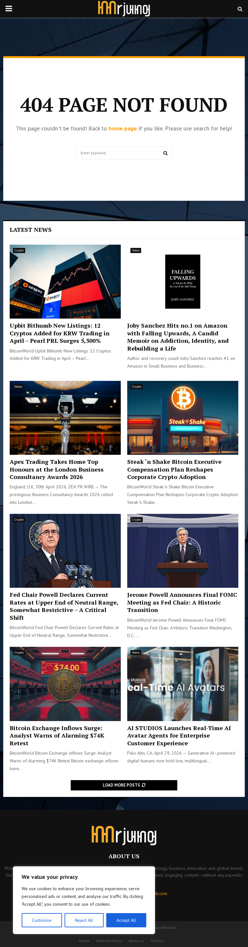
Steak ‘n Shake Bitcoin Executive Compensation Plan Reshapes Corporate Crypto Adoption (174, 469)
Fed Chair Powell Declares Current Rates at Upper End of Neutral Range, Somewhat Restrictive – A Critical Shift (64, 606)
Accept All (126, 920)
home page (122, 128)
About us (136, 940)
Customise (42, 920)
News (136, 250)
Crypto (19, 250)
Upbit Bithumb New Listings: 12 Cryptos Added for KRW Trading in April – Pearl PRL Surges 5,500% (59, 332)
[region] (84, 900)
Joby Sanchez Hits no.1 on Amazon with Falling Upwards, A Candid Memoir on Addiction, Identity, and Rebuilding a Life (178, 336)
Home (84, 940)
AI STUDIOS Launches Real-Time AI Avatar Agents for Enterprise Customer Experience (179, 735)
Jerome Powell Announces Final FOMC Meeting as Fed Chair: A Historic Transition (182, 602)
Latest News (31, 229)
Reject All (84, 920)
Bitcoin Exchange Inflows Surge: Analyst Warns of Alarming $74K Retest (57, 735)
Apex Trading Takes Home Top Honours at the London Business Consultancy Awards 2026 (57, 469)
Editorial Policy (109, 940)
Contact (157, 940)
